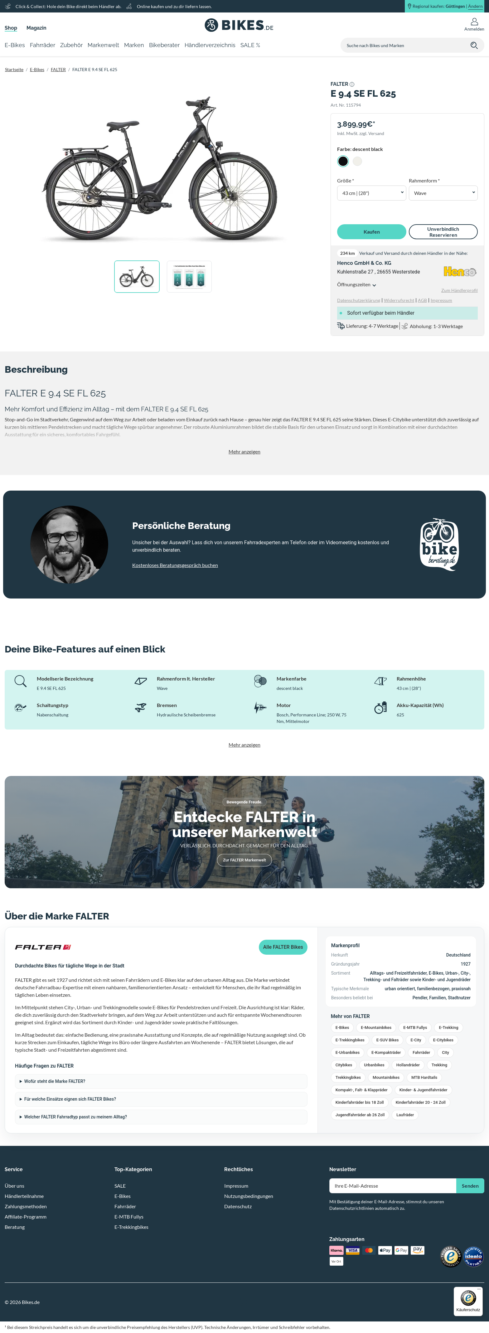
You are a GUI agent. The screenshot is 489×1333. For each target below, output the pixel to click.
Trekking (439, 1065)
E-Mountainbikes (376, 1027)
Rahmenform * (424, 180)
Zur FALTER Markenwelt (244, 860)
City (445, 1052)
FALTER (58, 69)
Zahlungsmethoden (26, 1206)
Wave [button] (420, 193)
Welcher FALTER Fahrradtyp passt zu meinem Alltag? (75, 1116)
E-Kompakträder (386, 1052)
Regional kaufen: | (448, 6)
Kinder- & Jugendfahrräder (423, 1090)
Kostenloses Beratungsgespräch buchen (175, 565)
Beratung (15, 1227)
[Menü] (479, 1290)
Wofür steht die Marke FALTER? (54, 1081)
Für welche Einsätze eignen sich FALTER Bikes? (70, 1099)
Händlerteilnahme (24, 1196)
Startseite (14, 69)
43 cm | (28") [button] (355, 193)
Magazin (36, 28)
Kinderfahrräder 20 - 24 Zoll (421, 1102)
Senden (470, 1186)
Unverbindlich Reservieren (443, 232)
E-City (415, 1040)
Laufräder (405, 1114)
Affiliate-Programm (25, 1216)
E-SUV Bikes (387, 1040)
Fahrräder (421, 1052)
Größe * (345, 180)
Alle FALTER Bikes (283, 947)
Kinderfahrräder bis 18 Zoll (360, 1102)
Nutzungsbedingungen (248, 1196)
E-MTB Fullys (415, 1027)
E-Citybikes (443, 1040)
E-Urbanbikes (348, 1052)
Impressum (236, 1186)
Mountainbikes (386, 1077)
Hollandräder (408, 1065)
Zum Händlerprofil (459, 290)
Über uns (14, 1186)
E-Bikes (37, 69)
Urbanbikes (374, 1065)
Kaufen (372, 232)
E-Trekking (448, 1027)
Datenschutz (238, 1206)
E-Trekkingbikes (350, 1040)
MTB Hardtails (424, 1077)
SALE (120, 1186)
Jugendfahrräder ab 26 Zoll (360, 1114)
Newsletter (342, 1169)
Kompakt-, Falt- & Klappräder (362, 1090)
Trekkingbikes (348, 1077)
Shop (11, 28)
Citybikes (344, 1065)
